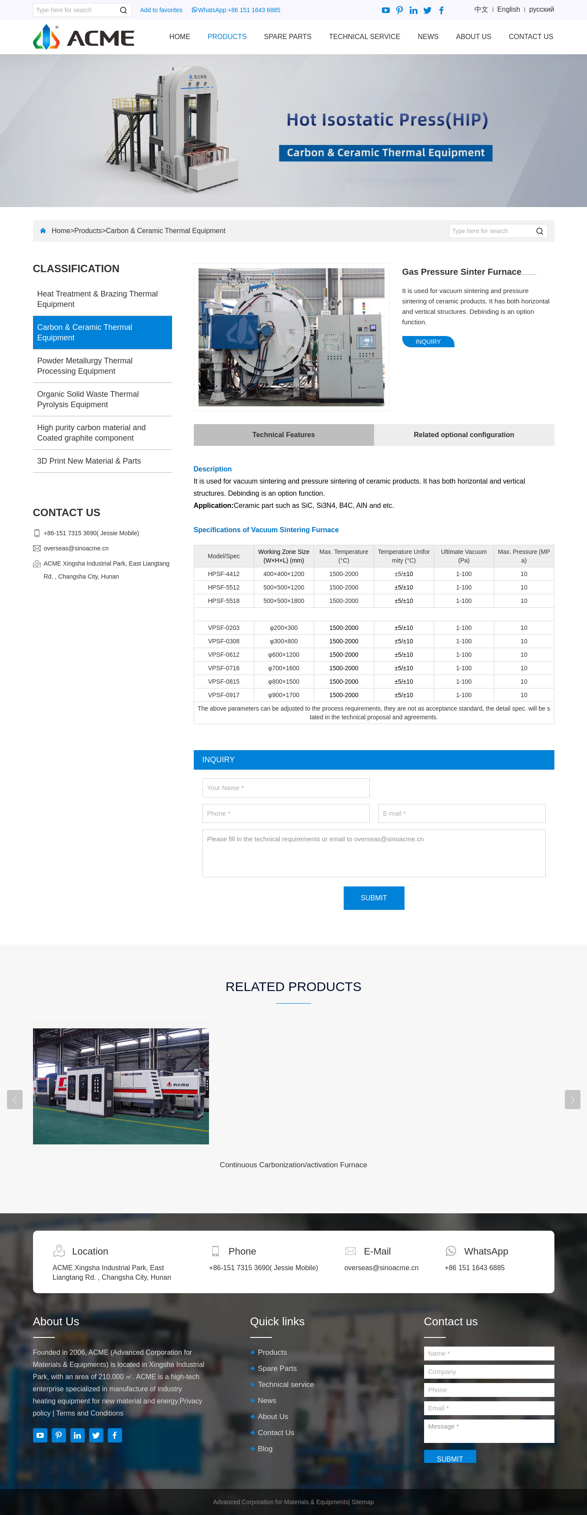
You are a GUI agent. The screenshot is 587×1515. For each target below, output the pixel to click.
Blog (265, 1449)
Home (179, 36)
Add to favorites (161, 10)
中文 (481, 9)
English (508, 9)
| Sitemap (361, 1502)
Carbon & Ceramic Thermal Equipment (165, 230)
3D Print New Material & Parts (89, 461)
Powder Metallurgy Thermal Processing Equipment (85, 365)
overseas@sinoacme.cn (76, 548)
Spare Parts (288, 36)
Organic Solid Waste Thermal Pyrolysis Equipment (88, 399)
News (428, 36)
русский (541, 9)
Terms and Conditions (89, 1413)
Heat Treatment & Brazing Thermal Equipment (97, 299)
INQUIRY (428, 341)
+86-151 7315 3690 (239, 1267)
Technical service (364, 36)
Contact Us (531, 36)
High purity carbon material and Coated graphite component (91, 432)
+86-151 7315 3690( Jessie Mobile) (91, 533)
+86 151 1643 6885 (254, 10)
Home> (63, 230)
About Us (473, 36)
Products (227, 36)
